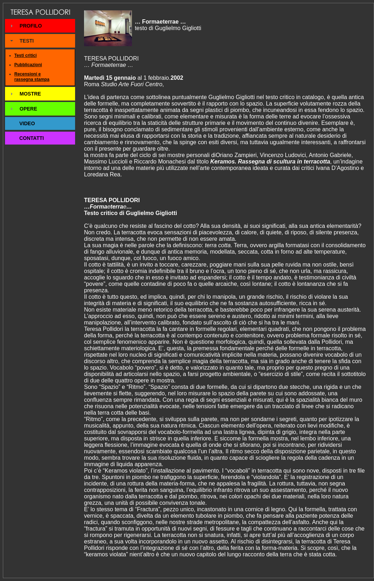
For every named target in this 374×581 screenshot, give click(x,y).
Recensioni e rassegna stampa (31, 77)
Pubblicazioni (28, 64)
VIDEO (27, 123)
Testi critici (25, 55)
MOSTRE (30, 94)
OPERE (28, 109)
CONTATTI (31, 138)
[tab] (40, 26)
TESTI (27, 41)
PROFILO (31, 26)
